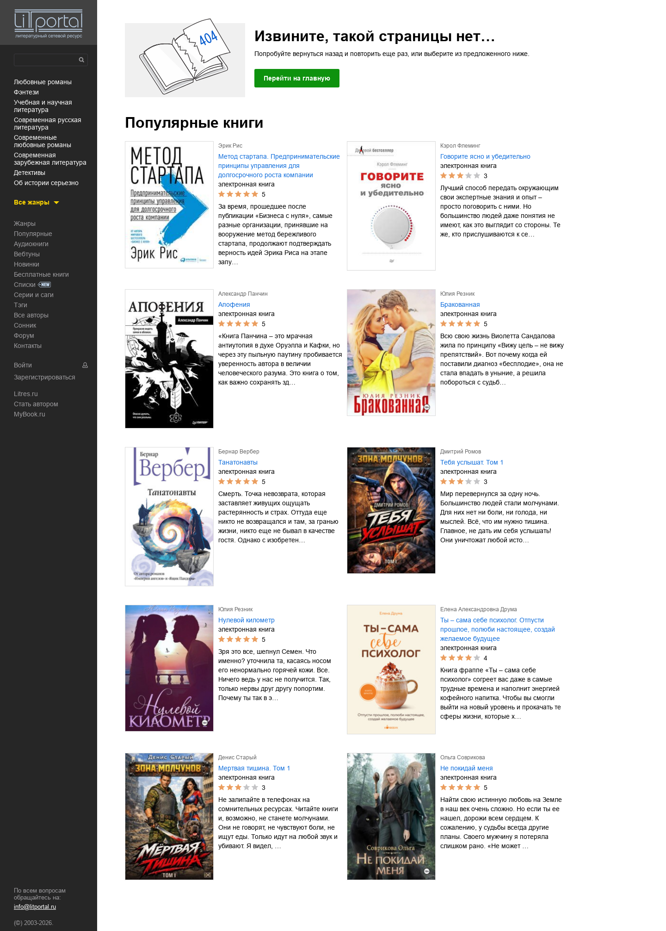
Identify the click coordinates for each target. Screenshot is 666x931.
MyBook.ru (29, 414)
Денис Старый (237, 757)
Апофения (234, 304)
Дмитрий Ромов (460, 451)
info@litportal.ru (35, 906)
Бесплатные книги (41, 274)
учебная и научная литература (43, 106)
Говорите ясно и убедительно (485, 156)
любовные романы (43, 82)
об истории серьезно (46, 182)
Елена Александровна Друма (478, 609)
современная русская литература (47, 123)
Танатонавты (238, 462)
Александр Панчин (243, 294)
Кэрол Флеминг (460, 146)
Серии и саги (34, 294)
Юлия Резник (457, 294)
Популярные (33, 233)
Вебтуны (27, 254)
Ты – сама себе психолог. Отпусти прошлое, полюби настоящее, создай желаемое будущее (497, 629)
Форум (24, 335)
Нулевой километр (246, 620)
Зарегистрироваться (44, 377)
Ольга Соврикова (462, 757)
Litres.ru (26, 393)
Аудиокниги (31, 244)
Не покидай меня (466, 768)
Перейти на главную (297, 78)
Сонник (25, 325)
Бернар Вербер (238, 451)
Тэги (20, 305)
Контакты (28, 345)
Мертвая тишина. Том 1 (254, 768)
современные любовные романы (42, 141)
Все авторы (31, 315)
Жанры (25, 223)
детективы (29, 172)
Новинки (26, 264)
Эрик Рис (230, 146)
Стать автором (36, 404)
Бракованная (460, 304)
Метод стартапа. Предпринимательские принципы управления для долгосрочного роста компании (279, 166)
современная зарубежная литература (50, 158)
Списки (25, 284)
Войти (23, 365)
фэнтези (26, 92)
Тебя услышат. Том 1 (472, 462)
